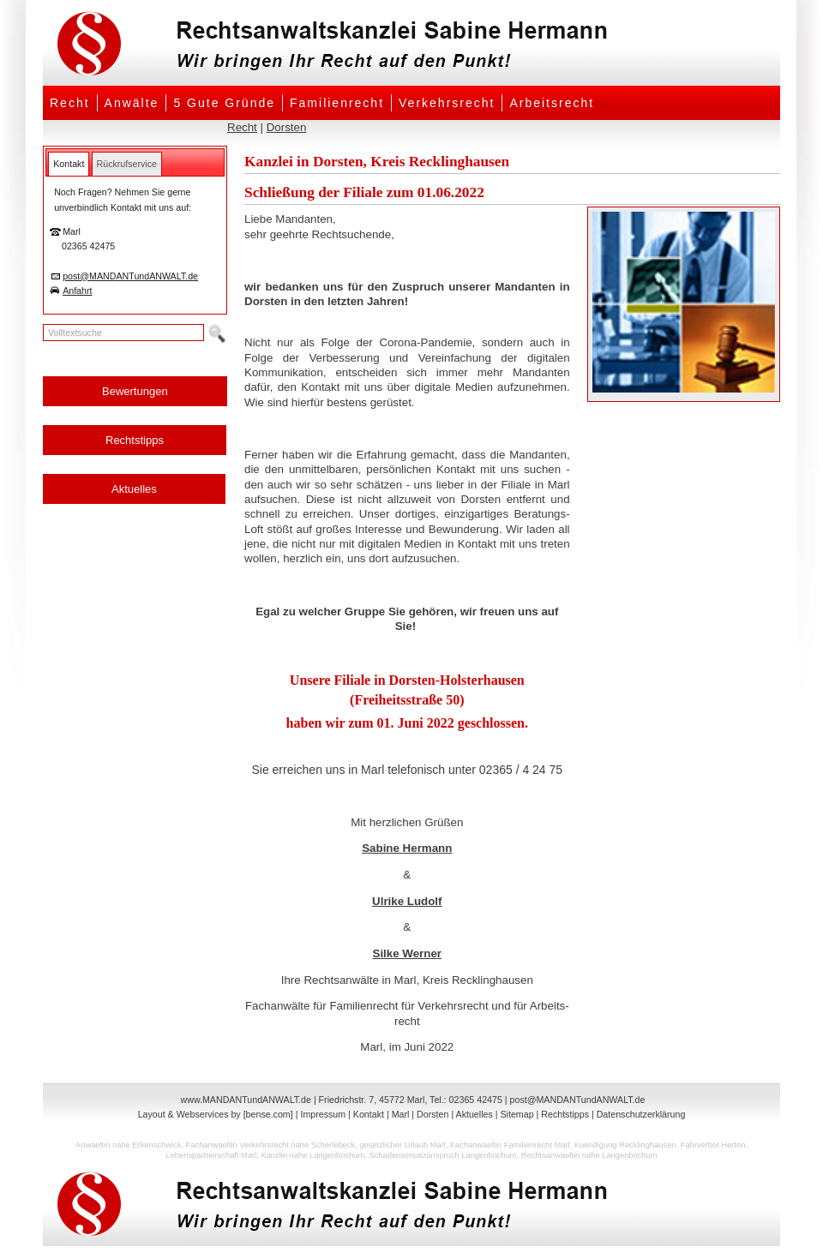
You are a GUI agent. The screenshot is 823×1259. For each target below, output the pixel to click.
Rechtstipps (134, 440)
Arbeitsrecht (551, 103)
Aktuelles (134, 489)
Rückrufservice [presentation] (127, 164)
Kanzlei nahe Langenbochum (312, 1155)
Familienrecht (337, 103)
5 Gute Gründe (224, 103)
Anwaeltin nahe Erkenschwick (128, 1145)
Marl (401, 1114)
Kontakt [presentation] (68, 164)
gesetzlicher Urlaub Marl (402, 1145)
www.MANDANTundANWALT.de (246, 1099)
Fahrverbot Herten (713, 1145)
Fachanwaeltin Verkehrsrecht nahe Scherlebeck (271, 1145)
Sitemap (516, 1114)
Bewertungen (135, 391)
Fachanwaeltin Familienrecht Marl (509, 1145)
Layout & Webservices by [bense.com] (215, 1114)
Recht (70, 103)
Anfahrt (77, 290)
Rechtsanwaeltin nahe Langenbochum (589, 1155)
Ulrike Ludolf (407, 901)
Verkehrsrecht (447, 103)
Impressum (322, 1114)
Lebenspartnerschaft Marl (210, 1155)
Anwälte (132, 103)
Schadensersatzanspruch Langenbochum (442, 1155)
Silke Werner (407, 953)
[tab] (68, 164)
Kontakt (368, 1114)
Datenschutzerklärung (641, 1114)
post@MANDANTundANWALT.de (130, 276)
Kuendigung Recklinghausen (625, 1145)
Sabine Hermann (407, 848)
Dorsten (287, 127)
